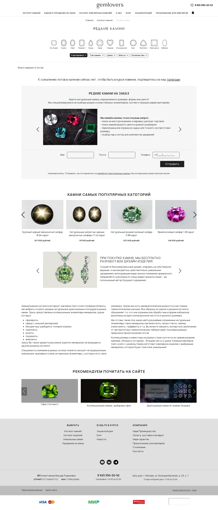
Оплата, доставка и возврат (148, 435)
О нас (119, 13)
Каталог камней (31, 13)
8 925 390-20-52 (108, 475)
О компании (139, 447)
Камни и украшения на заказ (59, 13)
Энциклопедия (143, 13)
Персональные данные (31, 490)
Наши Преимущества (144, 431)
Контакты (138, 451)
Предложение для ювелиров (172, 13)
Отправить (172, 164)
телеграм (173, 79)
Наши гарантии (141, 439)
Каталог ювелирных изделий (95, 13)
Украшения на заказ (73, 443)
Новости (101, 439)
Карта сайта (51, 490)
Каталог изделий (73, 435)
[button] (38, 129)
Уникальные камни (73, 439)
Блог (128, 13)
